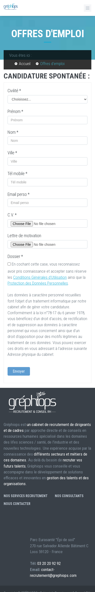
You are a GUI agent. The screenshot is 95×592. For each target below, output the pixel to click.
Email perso (18, 194)
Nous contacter (17, 504)
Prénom (15, 111)
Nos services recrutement (26, 496)
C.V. (12, 214)
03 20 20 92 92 (49, 563)
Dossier (15, 256)
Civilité (14, 90)
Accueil (24, 63)
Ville (12, 152)
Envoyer (19, 371)
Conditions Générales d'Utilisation (40, 277)
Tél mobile (17, 173)
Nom (13, 132)
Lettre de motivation (24, 235)
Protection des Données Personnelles (38, 283)
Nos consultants (69, 496)
